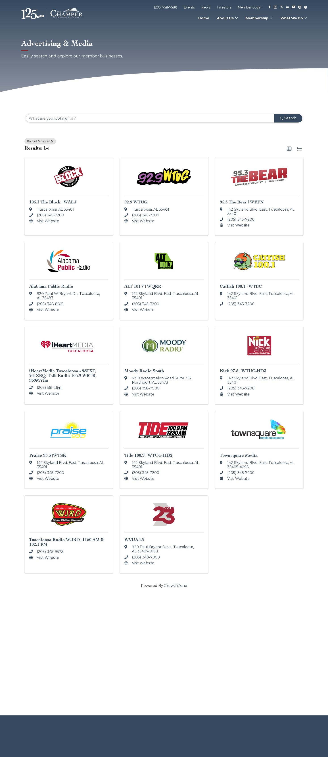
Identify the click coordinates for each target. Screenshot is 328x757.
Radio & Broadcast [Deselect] (40, 141)
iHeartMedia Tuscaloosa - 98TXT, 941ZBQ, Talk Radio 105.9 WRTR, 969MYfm (63, 375)
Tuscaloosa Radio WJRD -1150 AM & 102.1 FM (66, 542)
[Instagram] (275, 7)
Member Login (249, 7)
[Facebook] (269, 7)
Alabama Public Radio (51, 286)
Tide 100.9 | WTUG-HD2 (148, 455)
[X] (281, 7)
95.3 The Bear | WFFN (242, 202)
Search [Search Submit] (288, 118)
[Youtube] (293, 7)
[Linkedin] (287, 7)
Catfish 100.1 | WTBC (241, 286)
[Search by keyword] (150, 118)
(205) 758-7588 (165, 7)
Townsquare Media (239, 455)
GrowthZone (175, 586)
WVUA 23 (134, 539)
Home (203, 18)
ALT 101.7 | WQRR (142, 286)
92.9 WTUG (135, 202)
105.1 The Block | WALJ (53, 202)
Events (189, 7)
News (205, 7)
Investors (224, 7)
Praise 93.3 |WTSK (47, 455)
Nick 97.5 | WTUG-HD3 (243, 370)
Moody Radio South (144, 370)
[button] (289, 148)
